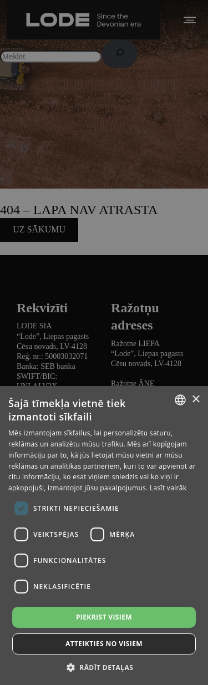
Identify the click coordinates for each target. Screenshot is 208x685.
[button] (104, 667)
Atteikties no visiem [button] (104, 643)
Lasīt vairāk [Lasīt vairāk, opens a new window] (168, 488)
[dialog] (104, 342)
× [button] (195, 399)
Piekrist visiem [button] (104, 617)
